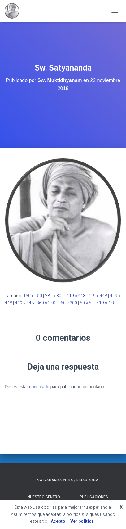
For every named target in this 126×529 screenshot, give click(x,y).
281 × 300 (54, 295)
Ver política (82, 521)
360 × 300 (67, 302)
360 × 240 (46, 302)
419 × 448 (76, 295)
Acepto (58, 521)
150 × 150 (32, 295)
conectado (39, 386)
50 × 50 (87, 302)
